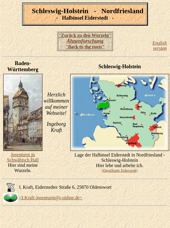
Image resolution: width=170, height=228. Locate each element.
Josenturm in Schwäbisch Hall (23, 157)
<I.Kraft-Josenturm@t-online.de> (50, 197)
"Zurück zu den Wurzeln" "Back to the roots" (85, 41)
